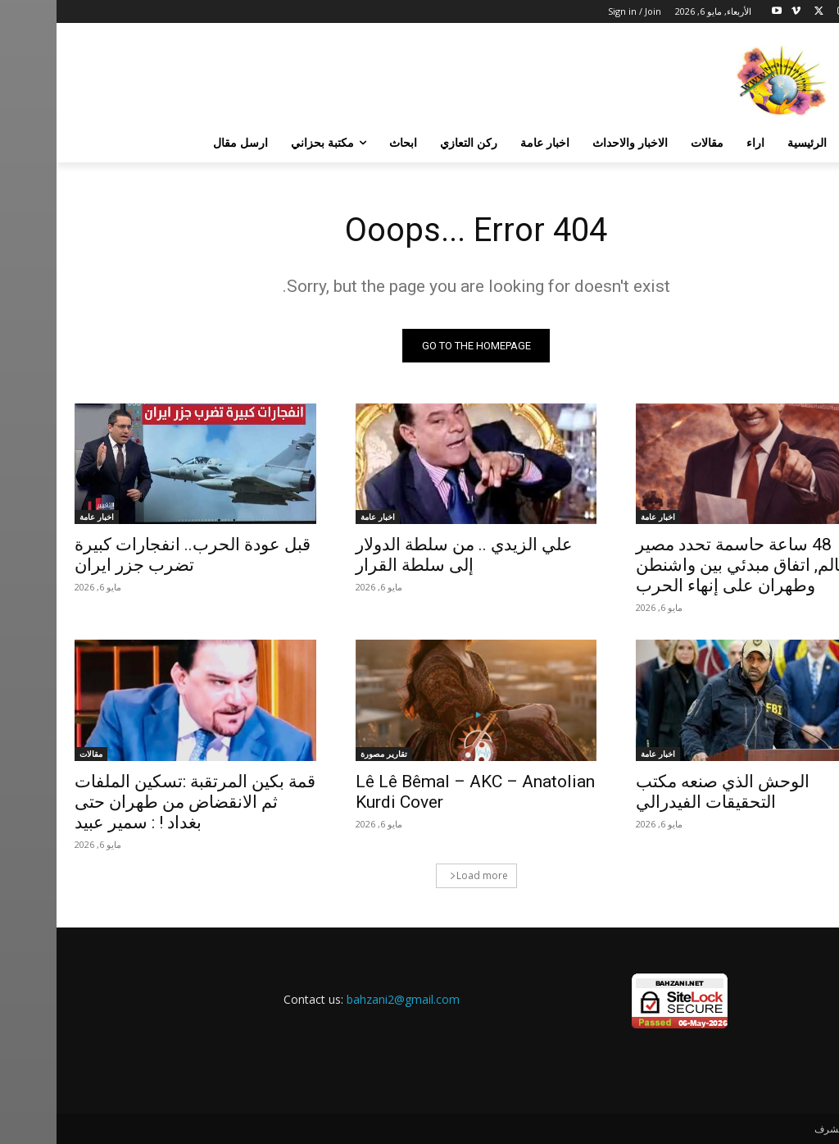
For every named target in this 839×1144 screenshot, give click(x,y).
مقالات (34, 753)
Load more (422, 875)
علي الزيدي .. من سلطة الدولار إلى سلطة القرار (407, 555)
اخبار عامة (601, 516)
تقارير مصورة (327, 753)
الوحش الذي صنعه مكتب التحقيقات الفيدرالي (666, 792)
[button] (801, 142)
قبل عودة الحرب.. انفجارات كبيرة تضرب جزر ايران (136, 555)
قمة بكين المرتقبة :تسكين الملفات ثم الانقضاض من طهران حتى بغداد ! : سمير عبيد (138, 802)
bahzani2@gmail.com (346, 999)
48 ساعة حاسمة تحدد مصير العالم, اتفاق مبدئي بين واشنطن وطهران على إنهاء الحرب (689, 565)
